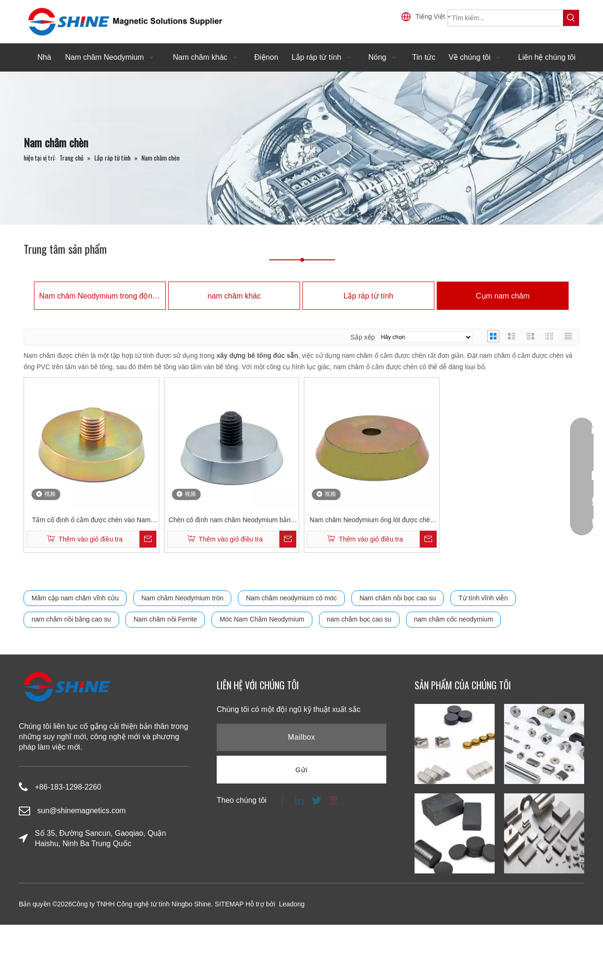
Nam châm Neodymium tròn (182, 598)
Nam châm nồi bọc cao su (397, 598)
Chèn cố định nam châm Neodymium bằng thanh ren (231, 521)
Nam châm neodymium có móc (291, 598)
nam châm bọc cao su (359, 619)
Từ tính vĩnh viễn (483, 598)
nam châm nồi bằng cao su (71, 619)
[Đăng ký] (301, 770)
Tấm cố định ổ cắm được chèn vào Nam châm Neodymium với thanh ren (91, 521)
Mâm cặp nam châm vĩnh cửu (75, 598)
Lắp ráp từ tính (368, 296)
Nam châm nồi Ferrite (165, 619)
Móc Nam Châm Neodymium (262, 619)
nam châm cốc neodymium (453, 619)
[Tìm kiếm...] (505, 18)
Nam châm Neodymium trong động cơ (100, 296)
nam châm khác (234, 296)
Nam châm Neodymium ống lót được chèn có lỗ (371, 521)
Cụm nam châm (503, 296)
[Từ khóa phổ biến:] (571, 18)
